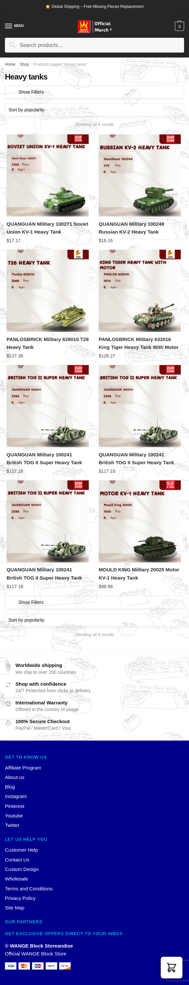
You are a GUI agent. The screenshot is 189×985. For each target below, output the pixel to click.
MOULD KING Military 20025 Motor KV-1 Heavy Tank (139, 573)
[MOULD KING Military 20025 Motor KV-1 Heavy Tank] (140, 521)
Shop (24, 64)
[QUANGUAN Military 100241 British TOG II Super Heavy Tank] (48, 406)
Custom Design (22, 869)
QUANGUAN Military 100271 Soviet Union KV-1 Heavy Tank (47, 228)
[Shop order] (94, 109)
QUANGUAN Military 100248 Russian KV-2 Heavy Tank (131, 228)
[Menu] (9, 26)
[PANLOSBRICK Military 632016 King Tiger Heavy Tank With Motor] (140, 291)
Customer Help (21, 850)
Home (10, 64)
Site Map (14, 907)
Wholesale (16, 879)
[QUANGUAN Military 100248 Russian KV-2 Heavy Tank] (140, 175)
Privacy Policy (20, 898)
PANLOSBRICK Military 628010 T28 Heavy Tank (48, 343)
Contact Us (17, 859)
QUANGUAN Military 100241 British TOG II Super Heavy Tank (44, 458)
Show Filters (31, 92)
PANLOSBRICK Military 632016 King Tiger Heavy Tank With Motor (138, 343)
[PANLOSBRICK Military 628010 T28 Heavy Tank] (48, 291)
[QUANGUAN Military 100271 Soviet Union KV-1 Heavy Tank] (48, 175)
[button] (171, 967)
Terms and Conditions (29, 888)
